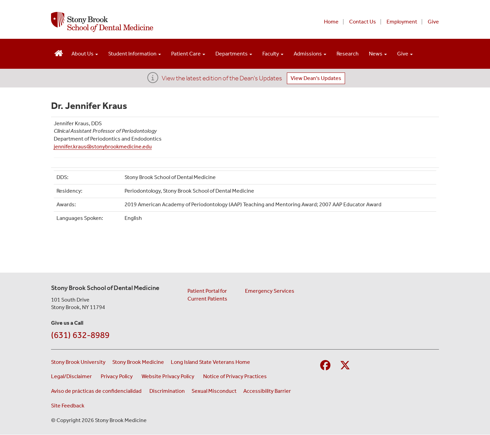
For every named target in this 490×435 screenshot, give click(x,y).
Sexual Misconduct (214, 391)
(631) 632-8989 (80, 335)
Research (348, 53)
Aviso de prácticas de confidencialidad (97, 391)
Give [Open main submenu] (405, 53)
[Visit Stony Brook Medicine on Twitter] (345, 365)
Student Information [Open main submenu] (134, 53)
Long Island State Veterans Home (210, 362)
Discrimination (167, 391)
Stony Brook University (78, 362)
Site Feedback (67, 405)
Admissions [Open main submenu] (310, 53)
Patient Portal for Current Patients (207, 295)
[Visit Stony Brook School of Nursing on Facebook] (325, 365)
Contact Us (362, 21)
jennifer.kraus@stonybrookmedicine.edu (103, 146)
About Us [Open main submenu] (84, 53)
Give (433, 21)
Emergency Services (269, 291)
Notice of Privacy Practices (236, 376)
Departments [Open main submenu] (233, 53)
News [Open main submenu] (378, 53)
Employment (402, 21)
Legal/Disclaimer (72, 376)
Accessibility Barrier (267, 391)
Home (331, 21)
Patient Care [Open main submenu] (188, 53)
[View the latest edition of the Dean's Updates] (152, 80)
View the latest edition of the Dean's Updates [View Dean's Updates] (222, 78)
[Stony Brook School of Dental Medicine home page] (162, 22)
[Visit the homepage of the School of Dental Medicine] (58, 52)
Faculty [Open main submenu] (272, 53)
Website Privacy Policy (169, 376)
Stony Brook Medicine (138, 362)
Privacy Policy (118, 376)
